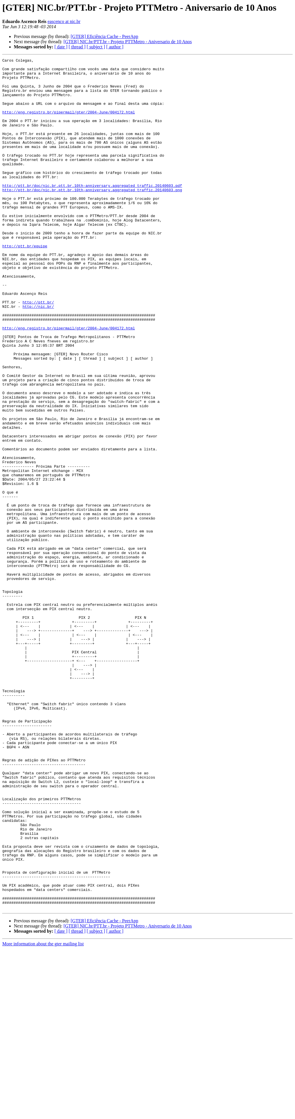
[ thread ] (77, 46)
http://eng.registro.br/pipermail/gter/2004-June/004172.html (68, 123)
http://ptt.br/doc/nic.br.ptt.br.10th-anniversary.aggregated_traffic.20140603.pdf (92, 211)
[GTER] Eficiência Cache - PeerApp (104, 36)
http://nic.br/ (38, 356)
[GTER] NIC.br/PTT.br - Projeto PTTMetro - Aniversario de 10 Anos (127, 41)
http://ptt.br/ (38, 351)
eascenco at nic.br (64, 21)
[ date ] (60, 46)
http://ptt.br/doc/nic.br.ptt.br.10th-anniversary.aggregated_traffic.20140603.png (92, 216)
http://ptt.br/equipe (24, 284)
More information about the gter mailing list (43, 1114)
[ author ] (115, 46)
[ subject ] (96, 46)
